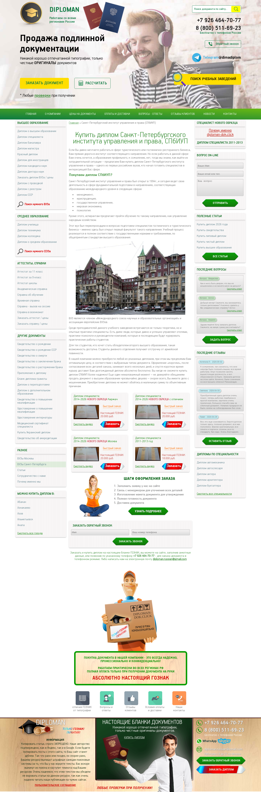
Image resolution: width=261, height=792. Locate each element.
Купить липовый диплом (211, 239)
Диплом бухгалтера (209, 489)
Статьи (21, 470)
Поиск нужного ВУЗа (37, 204)
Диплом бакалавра (29, 142)
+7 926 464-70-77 (219, 20)
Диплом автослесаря (210, 471)
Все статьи (220, 259)
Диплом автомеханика (211, 466)
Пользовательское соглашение (55, 785)
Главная (31, 114)
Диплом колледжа (28, 236)
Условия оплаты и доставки (154, 708)
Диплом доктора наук (30, 171)
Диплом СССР (25, 195)
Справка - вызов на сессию (33, 306)
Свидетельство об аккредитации (37, 438)
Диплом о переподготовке (33, 384)
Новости (209, 114)
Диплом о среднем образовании (37, 242)
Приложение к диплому (31, 373)
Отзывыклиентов (130, 708)
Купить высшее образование (214, 251)
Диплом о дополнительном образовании (33, 392)
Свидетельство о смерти (32, 355)
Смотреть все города (30, 533)
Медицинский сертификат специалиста (33, 425)
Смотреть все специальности (214, 497)
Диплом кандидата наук (32, 166)
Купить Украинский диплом (33, 432)
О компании (53, 114)
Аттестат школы (27, 283)
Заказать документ (44, 83)
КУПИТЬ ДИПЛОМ (134, 737)
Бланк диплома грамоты (32, 379)
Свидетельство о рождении (34, 344)
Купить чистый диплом (210, 245)
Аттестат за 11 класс (30, 271)
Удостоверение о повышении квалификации (34, 410)
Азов (20, 513)
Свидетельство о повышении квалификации (34, 401)
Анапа (21, 525)
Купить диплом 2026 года (212, 227)
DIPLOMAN (50, 723)
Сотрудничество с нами (31, 476)
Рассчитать (96, 83)
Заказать (112, 424)
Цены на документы (82, 114)
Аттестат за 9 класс (29, 277)
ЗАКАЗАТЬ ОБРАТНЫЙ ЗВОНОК (221, 760)
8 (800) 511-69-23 (218, 28)
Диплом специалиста (30, 137)
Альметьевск (25, 519)
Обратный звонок (227, 44)
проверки (42, 95)
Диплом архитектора (210, 483)
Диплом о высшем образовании (36, 131)
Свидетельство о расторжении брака (40, 367)
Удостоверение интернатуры (34, 417)
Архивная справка (28, 300)
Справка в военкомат (30, 312)
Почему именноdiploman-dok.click (220, 132)
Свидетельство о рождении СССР (37, 350)
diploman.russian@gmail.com (170, 559)
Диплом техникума (29, 230)
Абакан (21, 502)
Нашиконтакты (179, 708)
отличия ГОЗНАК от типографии (82, 708)
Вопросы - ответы (150, 114)
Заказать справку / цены (32, 324)
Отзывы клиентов (183, 114)
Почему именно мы (29, 481)
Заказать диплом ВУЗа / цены (35, 177)
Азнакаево (23, 508)
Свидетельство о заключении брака (39, 361)
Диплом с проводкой (30, 183)
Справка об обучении (30, 295)
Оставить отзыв (220, 444)
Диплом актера (206, 477)
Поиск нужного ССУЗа (38, 251)
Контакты (229, 114)
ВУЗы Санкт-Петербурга (31, 464)
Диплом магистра (28, 148)
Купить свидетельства (210, 233)
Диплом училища (27, 224)
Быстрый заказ (112, 406)
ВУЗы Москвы (25, 458)
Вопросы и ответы (106, 708)
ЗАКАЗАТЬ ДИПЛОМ (221, 769)
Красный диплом (27, 154)
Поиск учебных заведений (213, 79)
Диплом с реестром (29, 189)
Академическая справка (32, 289)
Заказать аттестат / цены (32, 318)
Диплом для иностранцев (32, 160)
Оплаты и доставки (117, 114)
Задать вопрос (220, 343)
